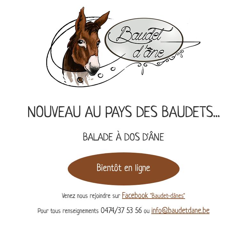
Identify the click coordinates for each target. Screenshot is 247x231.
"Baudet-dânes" (153, 196)
